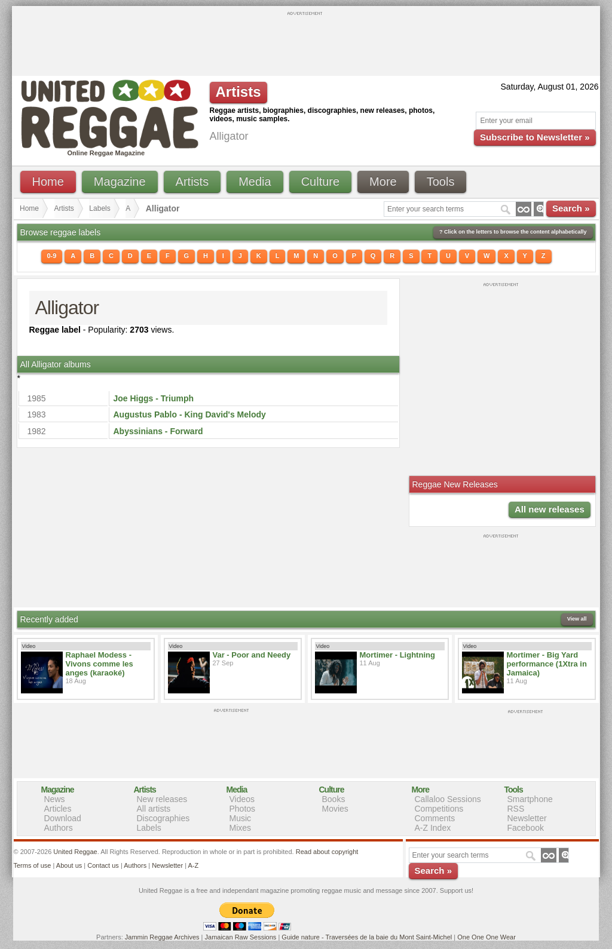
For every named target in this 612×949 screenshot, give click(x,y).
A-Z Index (433, 828)
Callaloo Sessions (448, 799)
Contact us (103, 865)
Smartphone (530, 799)
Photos (243, 808)
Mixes (241, 828)
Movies (335, 808)
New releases (162, 799)
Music (241, 818)
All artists (154, 808)
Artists (192, 181)
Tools (441, 181)
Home (48, 181)
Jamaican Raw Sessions (241, 937)
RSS (516, 808)
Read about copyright (327, 851)
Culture (320, 181)
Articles (58, 808)
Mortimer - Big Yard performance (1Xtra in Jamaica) (547, 663)
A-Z (193, 865)
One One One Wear (486, 937)
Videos (242, 799)
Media (254, 181)
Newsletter (527, 818)
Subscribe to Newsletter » (534, 137)
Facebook (525, 828)
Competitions (439, 808)
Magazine (120, 181)
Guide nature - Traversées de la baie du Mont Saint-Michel (366, 937)
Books (333, 799)
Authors (58, 828)
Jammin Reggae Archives (162, 937)
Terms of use (32, 865)
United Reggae (75, 851)
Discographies (163, 818)
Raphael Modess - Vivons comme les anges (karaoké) (99, 663)
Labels (99, 208)
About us (69, 865)
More (383, 181)
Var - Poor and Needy (252, 654)
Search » (571, 208)
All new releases (550, 509)
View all (577, 619)
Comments (435, 818)
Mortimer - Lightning (397, 654)
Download (62, 818)
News (54, 799)
